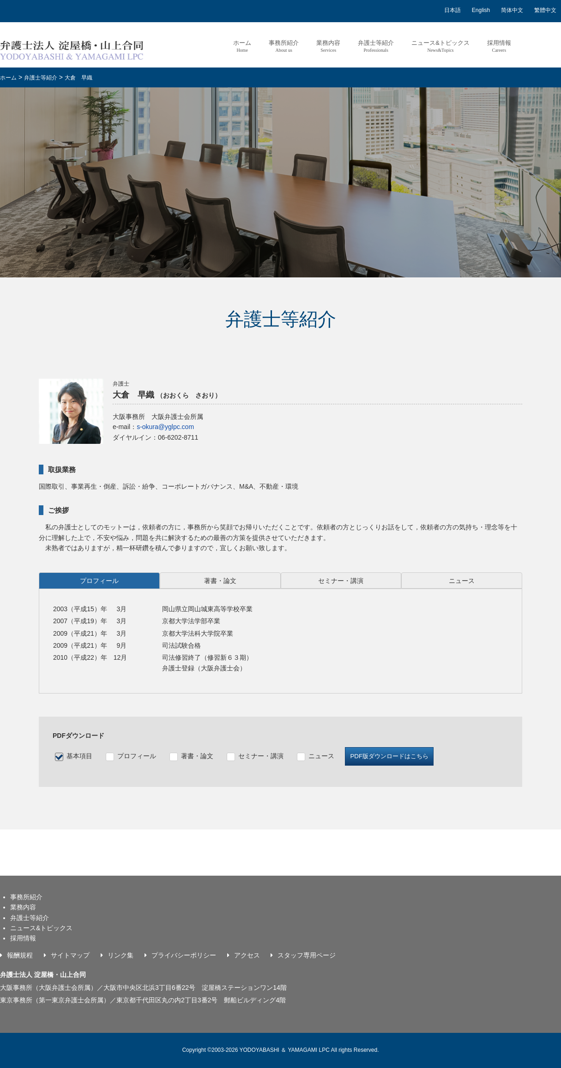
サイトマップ (70, 955)
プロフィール (136, 756)
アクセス (247, 955)
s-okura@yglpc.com (165, 426)
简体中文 (512, 10)
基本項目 (79, 756)
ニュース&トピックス (440, 46)
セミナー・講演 (261, 756)
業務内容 (328, 46)
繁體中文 (545, 10)
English (481, 10)
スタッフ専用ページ (306, 955)
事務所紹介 (284, 46)
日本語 (452, 10)
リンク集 (120, 955)
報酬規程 (20, 955)
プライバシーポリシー (183, 955)
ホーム (242, 46)
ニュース (321, 756)
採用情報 (499, 46)
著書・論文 (197, 756)
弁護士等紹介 (376, 46)
